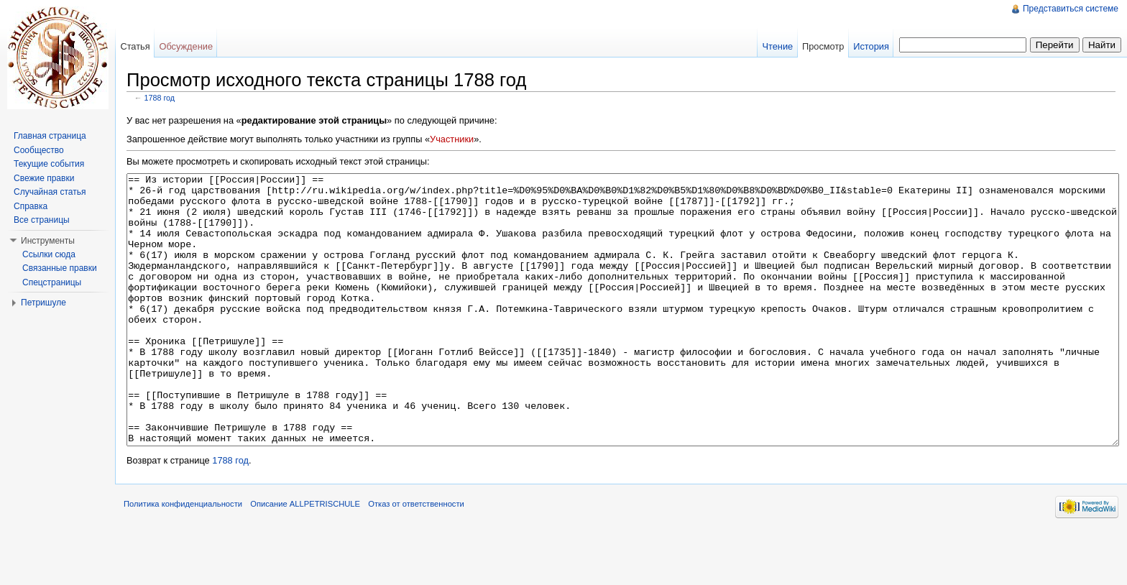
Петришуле (43, 303)
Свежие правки (44, 178)
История (871, 46)
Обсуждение (186, 46)
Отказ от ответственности (416, 557)
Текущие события (49, 164)
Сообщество (39, 150)
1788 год (159, 97)
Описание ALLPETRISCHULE (305, 557)
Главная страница (50, 136)
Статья (135, 46)
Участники (452, 139)
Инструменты (48, 241)
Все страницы (42, 220)
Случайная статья (50, 192)
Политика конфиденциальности (183, 557)
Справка (30, 206)
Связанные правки (59, 268)
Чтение (777, 46)
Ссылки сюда (48, 254)
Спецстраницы (51, 282)
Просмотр (823, 46)
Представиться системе (1070, 9)
